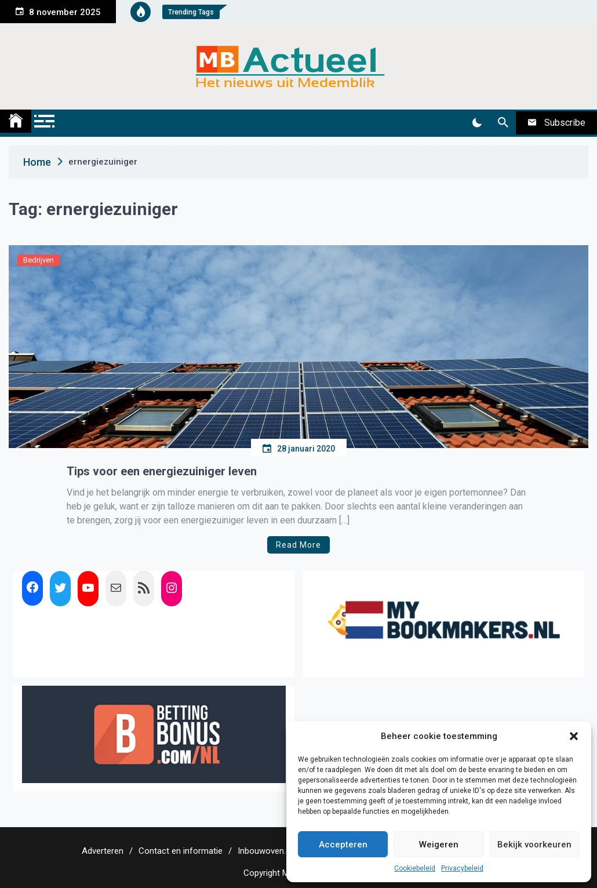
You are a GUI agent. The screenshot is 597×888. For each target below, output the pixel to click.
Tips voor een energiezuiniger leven (162, 471)
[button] (574, 736)
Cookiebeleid (414, 868)
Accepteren (343, 844)
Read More (298, 544)
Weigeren (438, 844)
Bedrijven (38, 260)
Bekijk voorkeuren (534, 844)
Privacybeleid (462, 868)
